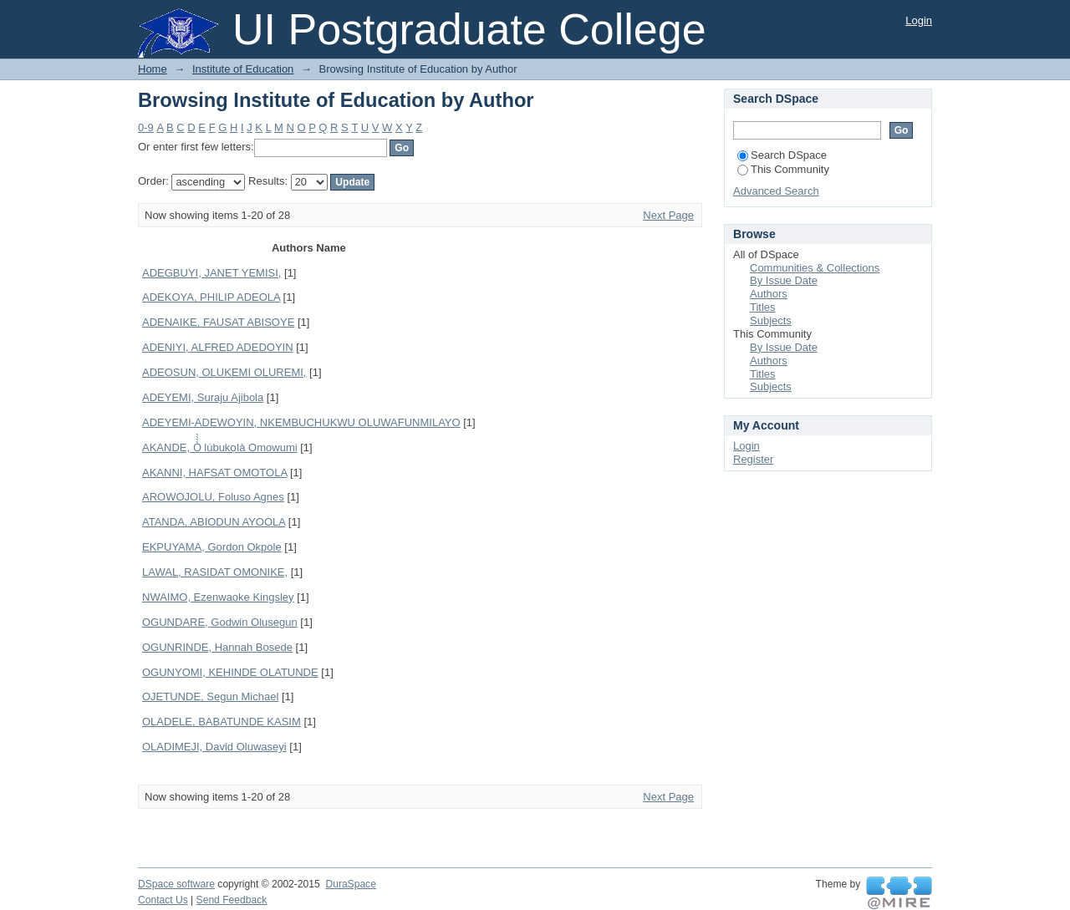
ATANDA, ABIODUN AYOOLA (213, 522)
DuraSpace (350, 884)
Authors (768, 293)
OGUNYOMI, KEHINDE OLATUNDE (230, 672)
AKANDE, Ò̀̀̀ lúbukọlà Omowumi (220, 447)
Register (753, 459)
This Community (783, 169)
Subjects (771, 320)
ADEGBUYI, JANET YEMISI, (211, 273)
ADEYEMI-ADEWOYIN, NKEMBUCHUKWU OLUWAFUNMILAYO (301, 422)
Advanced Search (776, 191)
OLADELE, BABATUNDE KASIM (221, 721)
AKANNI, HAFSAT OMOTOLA (214, 472)
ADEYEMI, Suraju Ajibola (202, 397)
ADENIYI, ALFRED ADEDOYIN (217, 347)
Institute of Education (242, 69)
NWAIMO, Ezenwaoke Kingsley (218, 597)
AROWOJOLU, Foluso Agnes (213, 497)
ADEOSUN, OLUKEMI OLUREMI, (224, 372)
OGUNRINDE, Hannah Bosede (217, 647)
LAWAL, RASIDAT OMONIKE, (215, 572)
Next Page (668, 215)
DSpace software (176, 884)
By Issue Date (784, 280)
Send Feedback (232, 900)
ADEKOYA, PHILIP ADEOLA (211, 297)
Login (918, 20)
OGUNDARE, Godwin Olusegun (220, 622)
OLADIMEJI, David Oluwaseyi (214, 746)
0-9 (146, 127)
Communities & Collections (814, 268)
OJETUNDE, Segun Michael (210, 696)
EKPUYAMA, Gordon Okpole (212, 547)
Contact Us (163, 900)
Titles (763, 307)
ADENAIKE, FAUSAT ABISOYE (218, 322)
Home (152, 69)
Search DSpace (782, 155)
